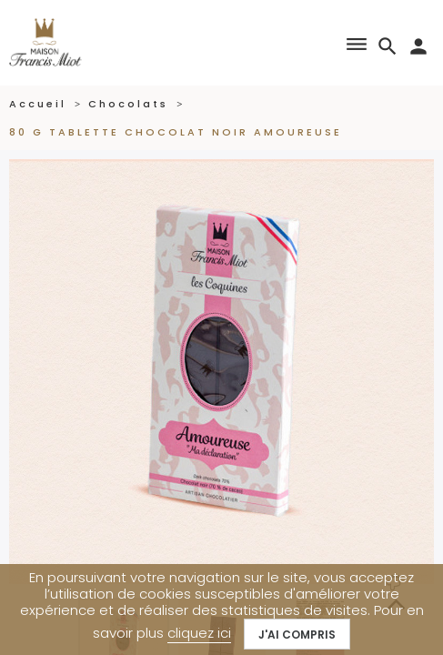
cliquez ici (199, 632)
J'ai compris (297, 634)
